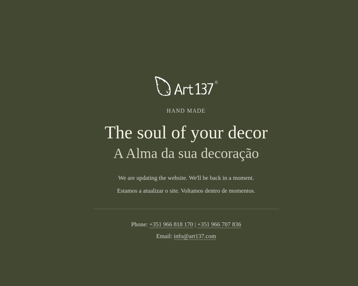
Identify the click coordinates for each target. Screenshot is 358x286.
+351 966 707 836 (219, 224)
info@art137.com (195, 236)
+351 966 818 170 (171, 224)
